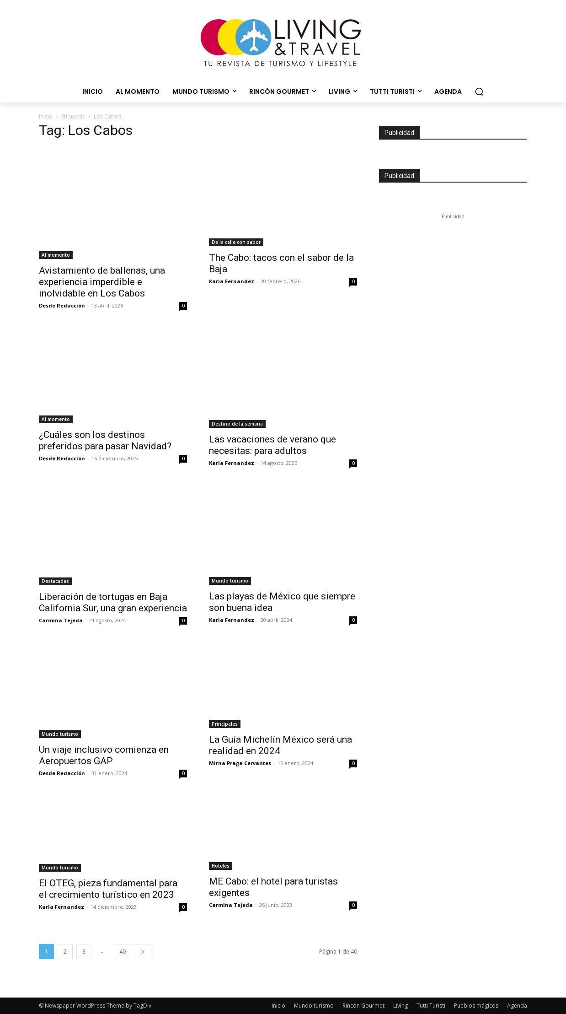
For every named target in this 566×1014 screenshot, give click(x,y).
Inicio (46, 116)
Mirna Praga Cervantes (240, 763)
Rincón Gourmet (363, 1005)
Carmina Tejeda (61, 620)
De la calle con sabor (236, 242)
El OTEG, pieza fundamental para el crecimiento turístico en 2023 (108, 889)
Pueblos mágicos (476, 1005)
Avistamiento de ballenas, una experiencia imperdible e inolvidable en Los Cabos (102, 282)
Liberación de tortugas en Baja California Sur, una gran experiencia (113, 602)
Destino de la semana (237, 424)
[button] (479, 91)
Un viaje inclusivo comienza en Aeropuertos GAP (104, 755)
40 (122, 951)
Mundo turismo (230, 580)
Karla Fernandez (231, 281)
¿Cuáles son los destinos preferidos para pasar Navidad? (105, 440)
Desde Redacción (62, 305)
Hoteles (221, 866)
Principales (225, 724)
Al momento (56, 255)
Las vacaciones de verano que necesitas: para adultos (272, 445)
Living (400, 1005)
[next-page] (142, 951)
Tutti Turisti (430, 1005)
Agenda (517, 1005)
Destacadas (55, 581)
